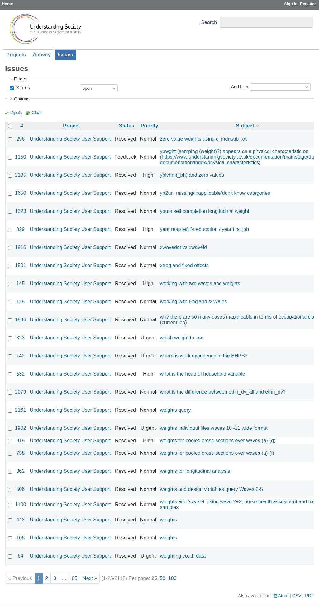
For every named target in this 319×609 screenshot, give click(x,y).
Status (22, 87)
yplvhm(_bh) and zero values (192, 175)
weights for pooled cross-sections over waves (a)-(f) (217, 453)
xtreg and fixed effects (184, 265)
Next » (90, 578)
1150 (20, 157)
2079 (20, 392)
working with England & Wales (193, 301)
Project (71, 125)
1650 (20, 193)
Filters (20, 78)
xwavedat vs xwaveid (183, 247)
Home (7, 4)
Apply (16, 112)
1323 (20, 211)
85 (74, 578)
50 (162, 578)
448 (20, 519)
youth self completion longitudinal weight (204, 211)
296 (20, 138)
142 (20, 355)
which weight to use (182, 337)
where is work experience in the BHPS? (204, 355)
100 (172, 578)
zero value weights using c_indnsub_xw (204, 138)
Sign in (291, 4)
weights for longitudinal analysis (195, 471)
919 (20, 440)
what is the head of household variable (202, 373)
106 (20, 537)
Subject (245, 125)
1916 (20, 247)
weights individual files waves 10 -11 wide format (214, 428)
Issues (65, 54)
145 (20, 283)
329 (20, 229)
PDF (309, 595)
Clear (36, 112)
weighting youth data (183, 556)
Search (209, 22)
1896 (20, 319)
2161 (20, 410)
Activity (42, 54)
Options (22, 98)
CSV (297, 595)
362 (20, 471)
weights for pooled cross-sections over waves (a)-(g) (218, 440)
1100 (20, 504)
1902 (20, 428)
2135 (20, 175)
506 (20, 489)
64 (20, 556)
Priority (149, 125)
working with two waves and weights (200, 283)
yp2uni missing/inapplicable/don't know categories (215, 193)
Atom (283, 595)
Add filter (240, 86)
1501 (20, 265)
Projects (16, 54)
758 (20, 453)
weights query (175, 410)
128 (20, 301)
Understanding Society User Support (70, 138)
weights (168, 519)
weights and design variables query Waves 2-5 (211, 489)
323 (20, 337)
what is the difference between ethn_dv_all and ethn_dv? (223, 392)
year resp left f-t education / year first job (204, 229)
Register (308, 4)
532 (20, 373)
